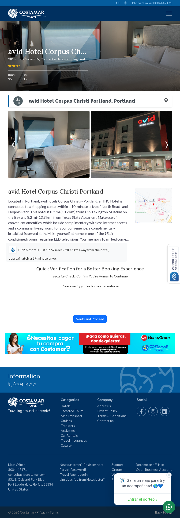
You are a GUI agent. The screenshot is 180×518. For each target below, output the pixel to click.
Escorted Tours (72, 411)
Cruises (66, 421)
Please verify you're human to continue (90, 286)
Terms (54, 512)
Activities (68, 430)
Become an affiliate (150, 465)
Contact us (105, 421)
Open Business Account (154, 469)
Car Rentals (69, 435)
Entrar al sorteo (142, 499)
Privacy (42, 512)
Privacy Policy (107, 411)
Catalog (66, 445)
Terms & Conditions (112, 416)
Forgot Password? (73, 469)
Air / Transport (71, 416)
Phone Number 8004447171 (152, 3)
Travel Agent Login (74, 474)
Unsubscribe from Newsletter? (82, 479)
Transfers (68, 426)
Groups (117, 469)
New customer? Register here (82, 465)
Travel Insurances (74, 440)
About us (104, 406)
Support (118, 465)
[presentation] (13, 144)
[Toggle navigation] (169, 14)
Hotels (66, 406)
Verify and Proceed (90, 319)
